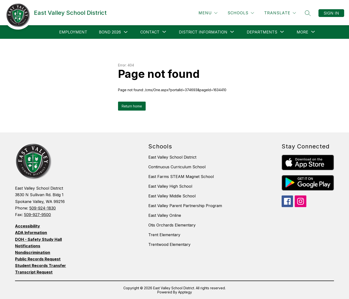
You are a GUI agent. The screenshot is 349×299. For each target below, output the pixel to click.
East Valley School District (172, 157)
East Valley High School (170, 186)
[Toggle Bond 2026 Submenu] (126, 32)
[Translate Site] (280, 13)
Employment (73, 32)
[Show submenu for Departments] (262, 32)
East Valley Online (164, 215)
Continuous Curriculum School (177, 166)
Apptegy (185, 292)
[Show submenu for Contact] (149, 32)
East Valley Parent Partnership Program (185, 205)
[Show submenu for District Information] (203, 32)
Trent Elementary (164, 234)
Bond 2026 (110, 32)
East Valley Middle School (172, 196)
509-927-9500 (37, 214)
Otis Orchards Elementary (172, 225)
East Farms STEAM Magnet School (181, 176)
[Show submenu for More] (302, 32)
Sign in (331, 13)
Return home (132, 106)
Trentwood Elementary (169, 244)
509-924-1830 (42, 208)
